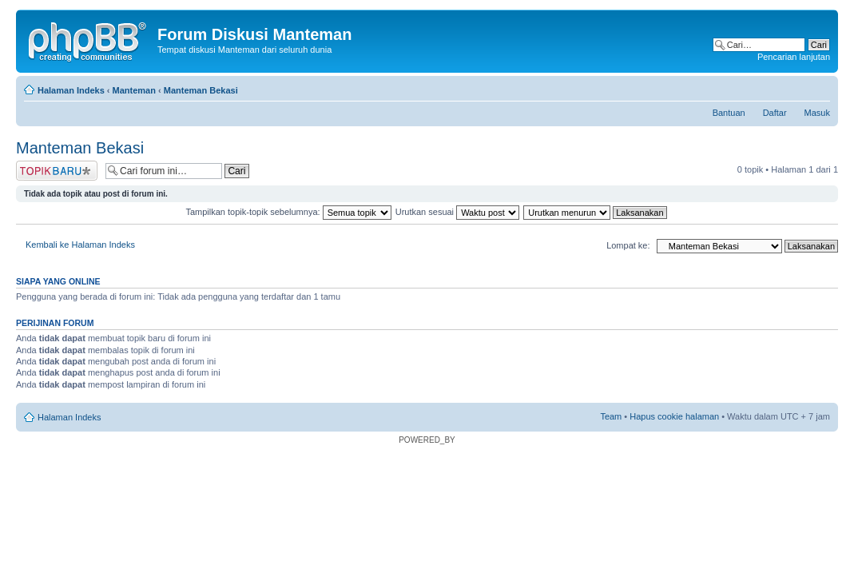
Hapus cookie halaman (674, 416)
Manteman (134, 90)
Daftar (775, 112)
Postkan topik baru (56, 171)
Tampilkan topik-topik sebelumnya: (288, 212)
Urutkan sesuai (457, 212)
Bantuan (729, 112)
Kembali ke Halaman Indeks (80, 244)
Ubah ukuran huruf (818, 87)
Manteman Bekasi (201, 90)
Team (611, 416)
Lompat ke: (627, 245)
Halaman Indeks (71, 90)
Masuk (817, 112)
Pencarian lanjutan (793, 57)
